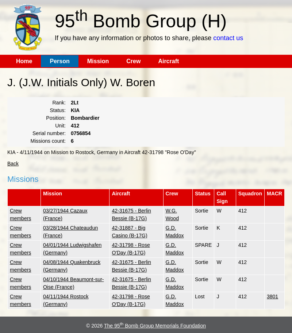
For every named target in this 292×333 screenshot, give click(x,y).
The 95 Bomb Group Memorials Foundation (155, 326)
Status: (58, 110)
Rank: (59, 103)
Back (13, 163)
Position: (56, 118)
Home (24, 61)
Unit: (60, 126)
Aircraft (168, 61)
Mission (98, 61)
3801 (272, 296)
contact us (228, 38)
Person (59, 61)
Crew (133, 61)
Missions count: (48, 141)
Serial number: (49, 133)
